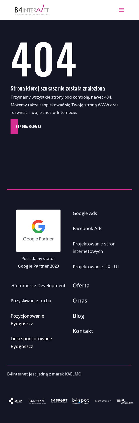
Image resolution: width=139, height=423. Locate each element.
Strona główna (28, 126)
